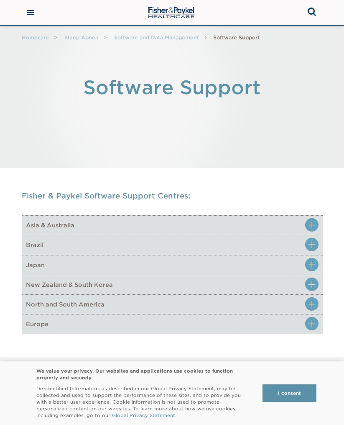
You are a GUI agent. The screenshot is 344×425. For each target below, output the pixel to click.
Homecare (35, 37)
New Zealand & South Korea (69, 284)
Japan (35, 265)
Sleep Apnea (81, 37)
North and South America (65, 304)
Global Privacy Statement (143, 415)
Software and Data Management (156, 37)
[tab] (172, 225)
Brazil (34, 245)
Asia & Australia (50, 225)
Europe (37, 324)
